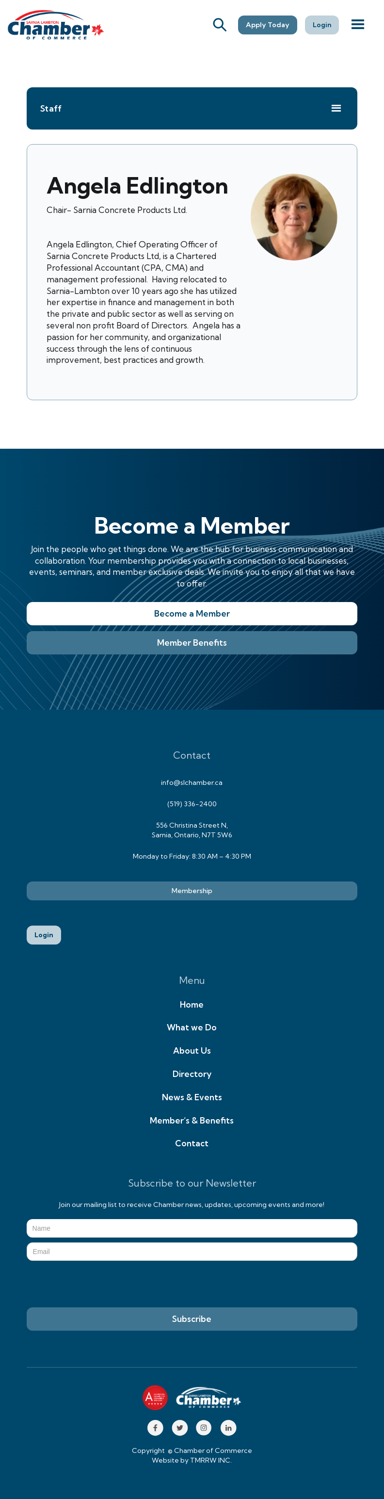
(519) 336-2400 (192, 803)
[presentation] (100, 1284)
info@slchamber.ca (192, 782)
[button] (358, 25)
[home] (55, 25)
